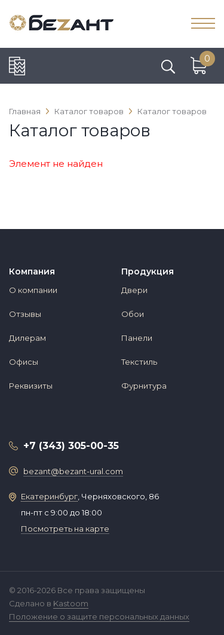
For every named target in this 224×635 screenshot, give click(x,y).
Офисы (23, 362)
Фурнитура (144, 385)
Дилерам (27, 338)
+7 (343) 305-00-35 (71, 445)
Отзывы (25, 314)
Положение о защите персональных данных (99, 616)
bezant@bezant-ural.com (73, 471)
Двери (134, 290)
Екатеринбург (49, 496)
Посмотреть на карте (65, 528)
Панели (136, 338)
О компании (33, 290)
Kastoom (70, 603)
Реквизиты (31, 385)
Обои (132, 314)
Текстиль (139, 362)
